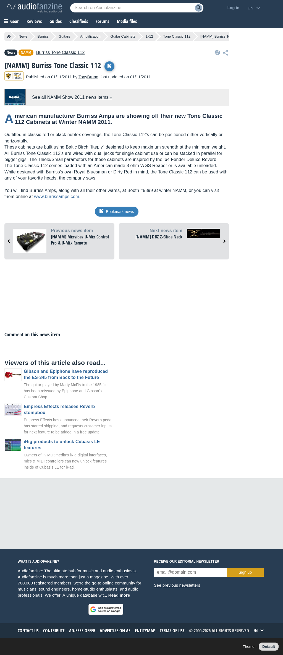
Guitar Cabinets (123, 36)
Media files (127, 21)
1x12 (149, 36)
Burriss (43, 36)
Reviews (34, 21)
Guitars (64, 36)
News (23, 36)
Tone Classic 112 (176, 36)
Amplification (90, 36)
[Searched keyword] (136, 7)
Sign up (245, 572)
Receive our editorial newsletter (186, 561)
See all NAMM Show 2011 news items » (72, 97)
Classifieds (78, 21)
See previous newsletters (177, 585)
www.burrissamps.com (56, 196)
